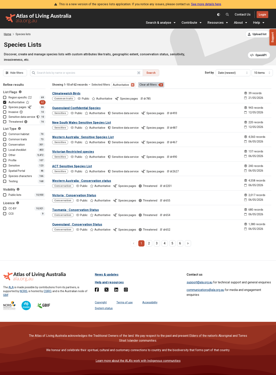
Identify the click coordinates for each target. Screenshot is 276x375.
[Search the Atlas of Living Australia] (227, 14)
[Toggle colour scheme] (218, 14)
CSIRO (47, 291)
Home (7, 34)
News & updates (107, 274)
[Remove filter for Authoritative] (132, 85)
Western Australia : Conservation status (81, 181)
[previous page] (134, 243)
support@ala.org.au (199, 282)
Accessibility (149, 302)
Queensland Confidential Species (76, 108)
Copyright (101, 302)
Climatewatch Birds (66, 93)
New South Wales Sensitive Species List (81, 122)
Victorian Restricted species (73, 152)
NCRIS (23, 291)
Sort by (209, 72)
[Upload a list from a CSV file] (257, 34)
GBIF (5, 295)
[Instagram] (126, 290)
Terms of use (124, 302)
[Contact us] (243, 14)
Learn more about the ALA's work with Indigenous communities (138, 361)
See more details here (206, 4)
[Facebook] (97, 290)
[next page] (188, 243)
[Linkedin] (116, 290)
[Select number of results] (262, 72)
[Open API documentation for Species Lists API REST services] (259, 55)
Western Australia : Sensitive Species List (83, 137)
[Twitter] (106, 290)
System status (104, 308)
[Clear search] (138, 73)
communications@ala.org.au (205, 290)
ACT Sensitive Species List (72, 166)
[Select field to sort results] (233, 72)
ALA (11, 287)
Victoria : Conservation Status (74, 195)
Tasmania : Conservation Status (75, 210)
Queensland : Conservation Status (77, 224)
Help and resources (109, 282)
